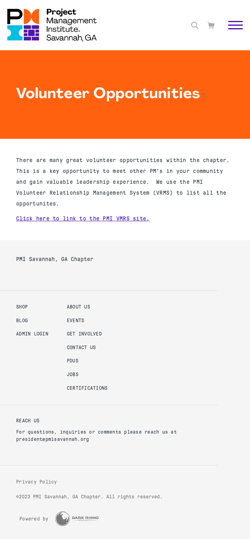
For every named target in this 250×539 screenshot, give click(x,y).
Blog (22, 320)
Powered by (34, 519)
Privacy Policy (36, 482)
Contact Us (81, 347)
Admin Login (32, 334)
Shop (22, 307)
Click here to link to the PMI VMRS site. (83, 218)
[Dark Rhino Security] (77, 518)
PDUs (73, 361)
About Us (78, 307)
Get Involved (84, 334)
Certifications (87, 388)
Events (76, 320)
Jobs (73, 374)
